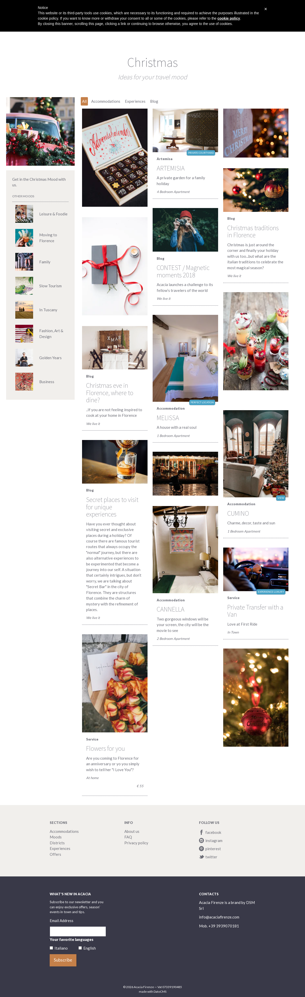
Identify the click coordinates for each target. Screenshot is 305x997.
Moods (56, 837)
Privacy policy (136, 842)
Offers (55, 854)
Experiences (60, 848)
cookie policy (228, 18)
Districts (57, 842)
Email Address (61, 920)
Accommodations (64, 831)
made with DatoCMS (152, 991)
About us (131, 831)
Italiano (61, 948)
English (89, 948)
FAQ (128, 837)
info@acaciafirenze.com (219, 917)
